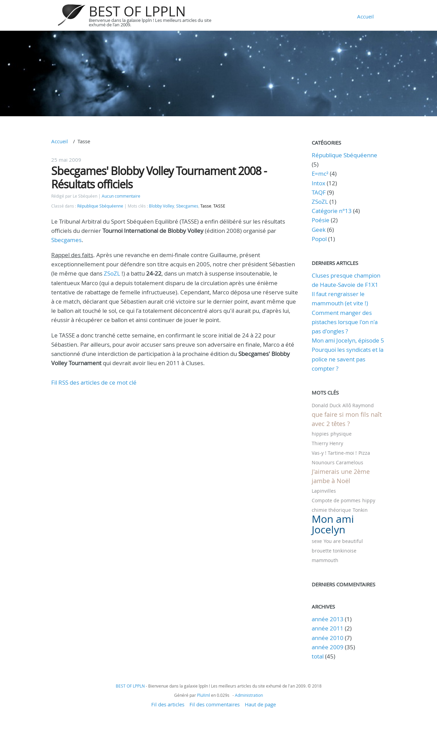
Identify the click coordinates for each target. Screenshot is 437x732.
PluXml (203, 695)
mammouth (325, 560)
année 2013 (327, 619)
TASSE (219, 206)
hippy (368, 500)
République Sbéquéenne (100, 206)
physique (341, 433)
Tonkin (360, 510)
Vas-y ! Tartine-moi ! (334, 453)
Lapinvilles (324, 491)
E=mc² (320, 173)
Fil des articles (167, 704)
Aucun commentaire (121, 196)
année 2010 (327, 638)
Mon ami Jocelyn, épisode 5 (348, 340)
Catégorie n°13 (332, 211)
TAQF (319, 192)
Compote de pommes (336, 500)
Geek (319, 230)
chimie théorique (331, 510)
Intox (318, 183)
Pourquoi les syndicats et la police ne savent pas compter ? (347, 359)
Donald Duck (326, 405)
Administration (249, 695)
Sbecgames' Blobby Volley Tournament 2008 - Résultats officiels (159, 177)
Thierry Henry (327, 443)
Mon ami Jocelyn (333, 524)
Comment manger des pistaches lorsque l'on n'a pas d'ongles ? (345, 322)
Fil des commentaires (214, 704)
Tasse (205, 206)
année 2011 (327, 628)
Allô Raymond (358, 405)
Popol (319, 239)
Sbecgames (187, 206)
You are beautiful (343, 541)
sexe (317, 541)
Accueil (365, 16)
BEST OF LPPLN (137, 11)
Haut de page (260, 704)
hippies (320, 433)
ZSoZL (112, 273)
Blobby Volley (161, 206)
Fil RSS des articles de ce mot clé (94, 382)
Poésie (320, 220)
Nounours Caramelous (337, 462)
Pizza (364, 453)
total (318, 656)
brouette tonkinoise (334, 550)
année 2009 (327, 647)
